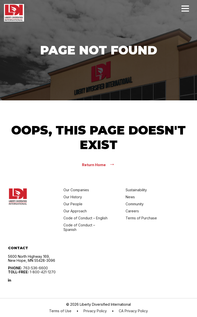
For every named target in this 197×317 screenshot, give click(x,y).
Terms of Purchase (141, 218)
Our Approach (75, 211)
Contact (18, 248)
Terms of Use (60, 311)
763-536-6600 (35, 268)
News (130, 197)
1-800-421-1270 (43, 272)
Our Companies (76, 190)
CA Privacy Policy (133, 311)
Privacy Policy (95, 311)
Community (135, 204)
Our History (72, 197)
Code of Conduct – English (85, 218)
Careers (132, 211)
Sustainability (136, 190)
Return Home (98, 164)
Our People (72, 204)
